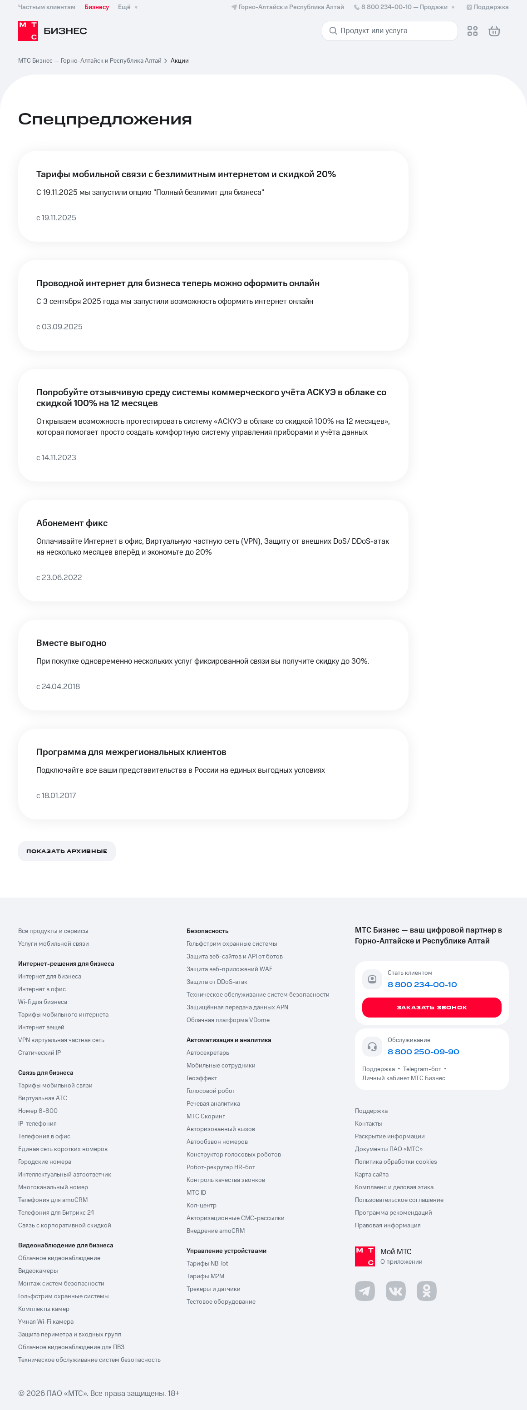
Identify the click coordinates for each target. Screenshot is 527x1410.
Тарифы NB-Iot (207, 1263)
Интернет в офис (42, 989)
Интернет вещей (41, 1027)
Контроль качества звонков (226, 1180)
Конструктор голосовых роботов (234, 1154)
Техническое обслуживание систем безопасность (89, 1360)
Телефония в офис (44, 1136)
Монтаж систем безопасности (61, 1283)
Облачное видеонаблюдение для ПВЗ (71, 1347)
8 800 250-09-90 (423, 1052)
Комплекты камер (43, 1309)
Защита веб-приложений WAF (229, 969)
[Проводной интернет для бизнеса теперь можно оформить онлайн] (213, 305)
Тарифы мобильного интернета (63, 1014)
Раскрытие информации (390, 1136)
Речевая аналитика (213, 1103)
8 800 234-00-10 (405, 7)
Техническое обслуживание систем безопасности (258, 994)
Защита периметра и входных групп (70, 1334)
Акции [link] (180, 60)
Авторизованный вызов (221, 1129)
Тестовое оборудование (221, 1301)
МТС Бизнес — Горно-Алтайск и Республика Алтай (90, 60)
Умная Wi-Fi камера (46, 1321)
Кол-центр (202, 1205)
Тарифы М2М (205, 1276)
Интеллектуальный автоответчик (64, 1174)
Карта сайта (372, 1174)
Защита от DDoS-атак (217, 982)
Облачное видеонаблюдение (59, 1258)
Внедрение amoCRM (216, 1231)
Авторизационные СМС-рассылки (236, 1218)
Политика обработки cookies (396, 1162)
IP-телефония (37, 1123)
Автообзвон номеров (217, 1142)
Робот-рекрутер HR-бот (221, 1167)
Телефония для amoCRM (53, 1200)
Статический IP (39, 1053)
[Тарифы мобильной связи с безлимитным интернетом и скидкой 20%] (213, 196)
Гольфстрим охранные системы (63, 1296)
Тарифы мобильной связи (55, 1085)
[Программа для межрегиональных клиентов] (213, 774)
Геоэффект (202, 1078)
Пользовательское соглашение (399, 1200)
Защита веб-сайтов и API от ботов (235, 956)
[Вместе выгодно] (213, 665)
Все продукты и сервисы (53, 931)
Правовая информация (388, 1225)
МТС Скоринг (206, 1116)
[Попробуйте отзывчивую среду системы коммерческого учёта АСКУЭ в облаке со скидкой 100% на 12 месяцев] (213, 425)
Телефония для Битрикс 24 (56, 1212)
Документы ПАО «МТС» (389, 1149)
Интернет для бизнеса (49, 976)
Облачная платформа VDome (228, 1020)
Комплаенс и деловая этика (394, 1187)
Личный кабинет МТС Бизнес (403, 1078)
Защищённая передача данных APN (237, 1007)
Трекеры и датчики (214, 1289)
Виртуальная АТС (42, 1098)
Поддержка (380, 1069)
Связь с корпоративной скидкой (64, 1225)
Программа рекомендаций (393, 1212)
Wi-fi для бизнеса (42, 1002)
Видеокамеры (38, 1271)
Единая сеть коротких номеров (63, 1149)
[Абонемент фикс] (213, 550)
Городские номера (44, 1162)
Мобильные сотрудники (221, 1065)
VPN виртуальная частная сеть (61, 1040)
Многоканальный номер (53, 1187)
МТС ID (196, 1192)
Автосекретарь (208, 1053)
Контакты (368, 1123)
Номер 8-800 (38, 1111)
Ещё (129, 7)
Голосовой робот (211, 1091)
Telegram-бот (422, 1069)
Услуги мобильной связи (53, 943)
